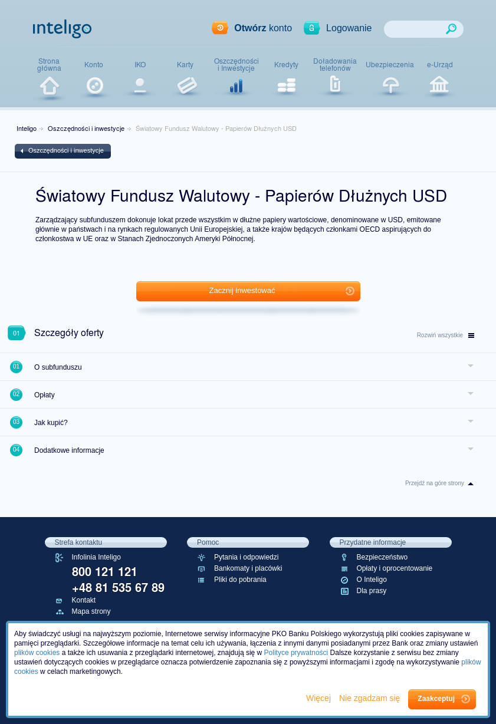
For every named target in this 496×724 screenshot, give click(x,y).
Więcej (319, 698)
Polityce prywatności (296, 653)
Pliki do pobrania (240, 579)
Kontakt (84, 600)
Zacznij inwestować (242, 290)
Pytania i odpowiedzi (246, 557)
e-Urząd (440, 64)
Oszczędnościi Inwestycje (236, 64)
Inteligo (27, 128)
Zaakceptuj (436, 699)
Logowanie (349, 28)
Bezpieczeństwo (382, 557)
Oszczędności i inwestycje (86, 128)
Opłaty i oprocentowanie (395, 568)
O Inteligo (372, 579)
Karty (185, 64)
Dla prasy (372, 591)
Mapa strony (91, 611)
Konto (93, 64)
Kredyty (286, 64)
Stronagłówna (49, 64)
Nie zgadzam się (370, 698)
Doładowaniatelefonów (335, 64)
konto (263, 28)
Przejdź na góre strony (434, 483)
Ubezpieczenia (390, 64)
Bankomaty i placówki (248, 568)
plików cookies (37, 653)
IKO (140, 64)
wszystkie (445, 335)
